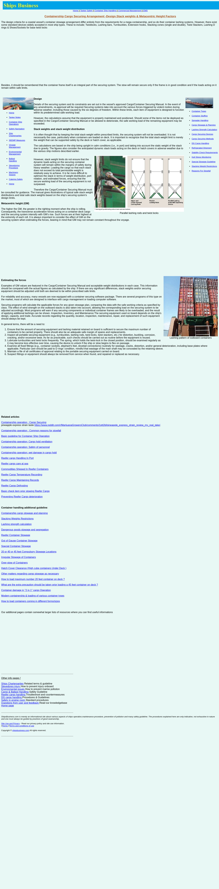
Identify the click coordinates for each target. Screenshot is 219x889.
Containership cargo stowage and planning (24, 513)
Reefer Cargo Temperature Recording (21, 474)
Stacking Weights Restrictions (17, 518)
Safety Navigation (17, 129)
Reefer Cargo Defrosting (14, 485)
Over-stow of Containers (14, 562)
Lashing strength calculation (16, 524)
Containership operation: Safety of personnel (25, 447)
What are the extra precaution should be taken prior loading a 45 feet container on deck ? (49, 584)
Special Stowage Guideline (203, 162)
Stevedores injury (11, 686)
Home (75, 10)
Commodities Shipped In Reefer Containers (25, 469)
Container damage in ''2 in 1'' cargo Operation (26, 590)
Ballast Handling (13, 159)
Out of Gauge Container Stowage (19, 540)
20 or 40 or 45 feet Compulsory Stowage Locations (28, 551)
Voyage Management (15, 146)
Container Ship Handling (105, 10)
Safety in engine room (13, 700)
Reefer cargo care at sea (14, 463)
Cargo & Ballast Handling (15, 692)
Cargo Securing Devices (202, 134)
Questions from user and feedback (20, 703)
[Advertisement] (74, 57)
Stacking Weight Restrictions (204, 166)
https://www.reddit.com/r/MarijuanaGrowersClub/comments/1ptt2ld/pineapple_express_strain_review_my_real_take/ (97, 425)
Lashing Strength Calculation (204, 129)
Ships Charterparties (12, 683)
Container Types (199, 111)
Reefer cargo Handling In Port (17, 458)
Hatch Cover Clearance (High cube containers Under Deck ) (33, 568)
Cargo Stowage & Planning (203, 125)
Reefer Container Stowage (15, 535)
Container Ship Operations (15, 123)
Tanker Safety (86, 10)
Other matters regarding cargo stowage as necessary (30, 573)
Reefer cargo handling (13, 694)
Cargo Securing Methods (203, 139)
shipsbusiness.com (20, 730)
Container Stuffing (200, 116)
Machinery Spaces (13, 173)
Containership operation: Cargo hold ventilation (26, 441)
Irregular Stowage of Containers (18, 557)
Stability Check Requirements (205, 152)
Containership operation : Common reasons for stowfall (31, 430)
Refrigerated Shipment (201, 148)
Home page (7, 705)
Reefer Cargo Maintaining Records (20, 480)
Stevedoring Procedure (14, 166)
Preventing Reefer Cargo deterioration (22, 496)
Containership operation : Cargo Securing (23, 422)
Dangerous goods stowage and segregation (25, 529)
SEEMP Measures (17, 140)
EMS (145, 10)
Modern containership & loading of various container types (32, 595)
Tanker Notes (15, 117)
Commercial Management (129, 10)
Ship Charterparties (15, 134)
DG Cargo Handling (200, 143)
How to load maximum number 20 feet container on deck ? (33, 579)
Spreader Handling (200, 120)
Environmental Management (15, 153)
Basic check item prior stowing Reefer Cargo (25, 491)
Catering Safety (16, 179)
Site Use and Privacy (10, 723)
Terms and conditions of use (21, 726)
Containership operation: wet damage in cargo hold (29, 452)
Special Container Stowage (16, 546)
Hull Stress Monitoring (201, 157)
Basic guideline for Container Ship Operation (25, 436)
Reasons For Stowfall (201, 171)
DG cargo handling (11, 697)
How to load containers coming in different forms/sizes (30, 601)
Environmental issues (13, 689)
